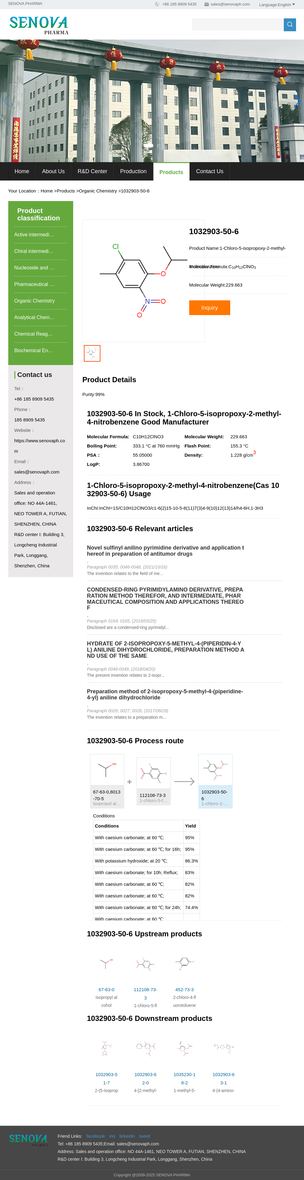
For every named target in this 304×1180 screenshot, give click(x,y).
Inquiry (209, 308)
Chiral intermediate (34, 251)
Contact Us (209, 171)
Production (133, 171)
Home (22, 171)
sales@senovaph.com (230, 4)
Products (171, 172)
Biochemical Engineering (40, 350)
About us (53, 171)
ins (112, 1136)
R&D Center (92, 171)
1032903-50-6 (135, 190)
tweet (144, 1136)
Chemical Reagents (35, 334)
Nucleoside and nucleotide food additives (40, 267)
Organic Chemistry (98, 190)
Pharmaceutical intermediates (40, 284)
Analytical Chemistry (36, 317)
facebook (95, 1136)
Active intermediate (35, 234)
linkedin (127, 1136)
